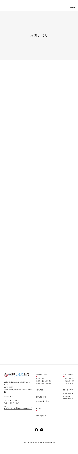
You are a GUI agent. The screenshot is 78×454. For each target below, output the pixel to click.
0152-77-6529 (13, 409)
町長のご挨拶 (40, 387)
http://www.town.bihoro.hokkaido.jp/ (17, 417)
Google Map (9, 405)
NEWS (38, 417)
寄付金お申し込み (42, 410)
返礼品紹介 (40, 398)
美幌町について (41, 383)
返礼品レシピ (41, 406)
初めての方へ (68, 383)
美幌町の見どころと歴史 (43, 390)
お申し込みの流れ (68, 390)
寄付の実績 (66, 405)
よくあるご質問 (68, 392)
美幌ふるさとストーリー (43, 392)
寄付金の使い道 (68, 403)
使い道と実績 (68, 398)
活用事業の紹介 (68, 408)
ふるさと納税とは (68, 387)
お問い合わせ (41, 424)
